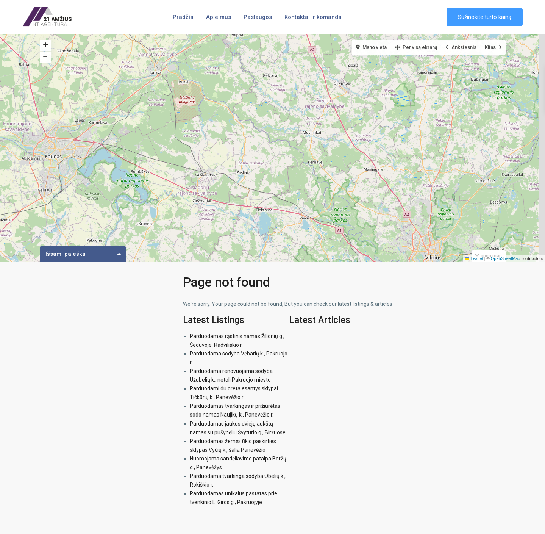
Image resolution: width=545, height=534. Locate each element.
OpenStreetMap (505, 258)
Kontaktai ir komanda (313, 17)
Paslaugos (258, 17)
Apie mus (218, 17)
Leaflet (474, 258)
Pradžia (183, 17)
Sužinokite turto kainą (484, 17)
